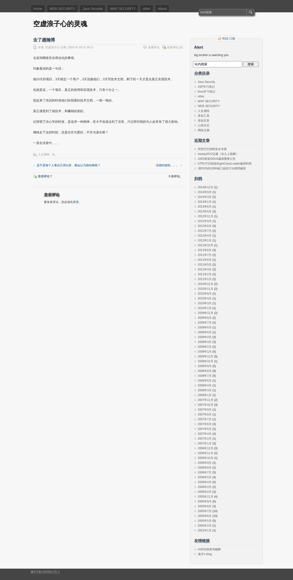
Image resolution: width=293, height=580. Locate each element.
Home (37, 9)
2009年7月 (205, 322)
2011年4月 (205, 269)
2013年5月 (205, 211)
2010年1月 (205, 308)
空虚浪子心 (52, 47)
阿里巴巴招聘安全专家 (212, 149)
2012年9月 (205, 221)
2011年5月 (205, 264)
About (162, 9)
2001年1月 (205, 530)
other (146, 9)
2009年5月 (205, 332)
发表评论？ (45, 176)
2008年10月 (205, 361)
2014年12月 (205, 187)
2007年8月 (205, 414)
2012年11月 (205, 216)
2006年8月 (205, 467)
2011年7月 (205, 255)
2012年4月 (205, 235)
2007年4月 (205, 433)
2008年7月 (205, 375)
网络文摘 (203, 130)
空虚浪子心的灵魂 (60, 24)
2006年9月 (205, 462)
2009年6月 (205, 327)
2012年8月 (205, 226)
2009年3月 (205, 342)
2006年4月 (205, 482)
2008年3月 (205, 390)
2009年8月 (205, 317)
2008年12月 (205, 356)
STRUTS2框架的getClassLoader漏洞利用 (225, 163)
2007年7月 (205, 419)
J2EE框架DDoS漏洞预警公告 (217, 158)
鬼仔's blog (205, 554)
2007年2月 (205, 438)
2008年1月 (205, 395)
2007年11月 (205, 400)
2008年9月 (205, 366)
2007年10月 (205, 404)
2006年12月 (205, 448)
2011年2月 (205, 274)
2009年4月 (205, 337)
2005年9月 (205, 501)
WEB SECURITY (62, 9)
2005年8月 (205, 506)
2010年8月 (205, 293)
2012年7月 (205, 230)
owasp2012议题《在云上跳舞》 (218, 154)
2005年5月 (205, 520)
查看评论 (154, 47)
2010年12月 (205, 284)
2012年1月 (205, 240)
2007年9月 (205, 409)
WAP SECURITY (123, 9)
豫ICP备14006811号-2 (45, 571)
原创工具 (203, 115)
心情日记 (203, 125)
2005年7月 (205, 511)
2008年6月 (205, 380)
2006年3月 (205, 487)
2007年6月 (205, 424)
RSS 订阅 (228, 38)
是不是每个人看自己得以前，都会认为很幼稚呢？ (66, 165)
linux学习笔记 (206, 91)
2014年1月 (205, 201)
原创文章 (203, 120)
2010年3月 (205, 303)
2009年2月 (205, 346)
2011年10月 (205, 245)
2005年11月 (205, 496)
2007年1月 (205, 443)
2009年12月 (205, 313)
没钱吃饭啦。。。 (169, 165)
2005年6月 (205, 516)
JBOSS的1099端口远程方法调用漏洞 (222, 168)
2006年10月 (205, 458)
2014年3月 (205, 197)
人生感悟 (44, 154)
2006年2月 (205, 491)
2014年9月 (205, 192)
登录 (76, 202)
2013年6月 (205, 206)
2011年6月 (205, 259)
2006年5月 (205, 477)
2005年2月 (205, 525)
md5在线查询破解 (209, 549)
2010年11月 (205, 288)
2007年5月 (205, 429)
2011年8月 (205, 250)
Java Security (92, 9)
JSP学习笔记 (206, 86)
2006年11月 (205, 453)
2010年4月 (205, 298)
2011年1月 (205, 279)
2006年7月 (205, 472)
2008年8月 (205, 371)
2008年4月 (205, 385)
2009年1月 (205, 351)
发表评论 (173, 47)
